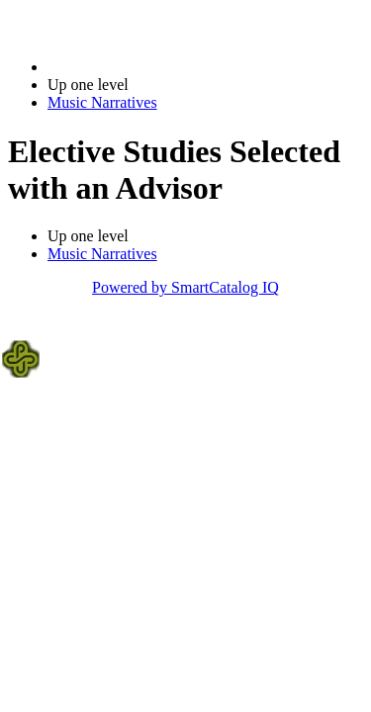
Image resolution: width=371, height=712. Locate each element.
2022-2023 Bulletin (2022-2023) (150, 66)
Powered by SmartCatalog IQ (185, 287)
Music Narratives (102, 102)
